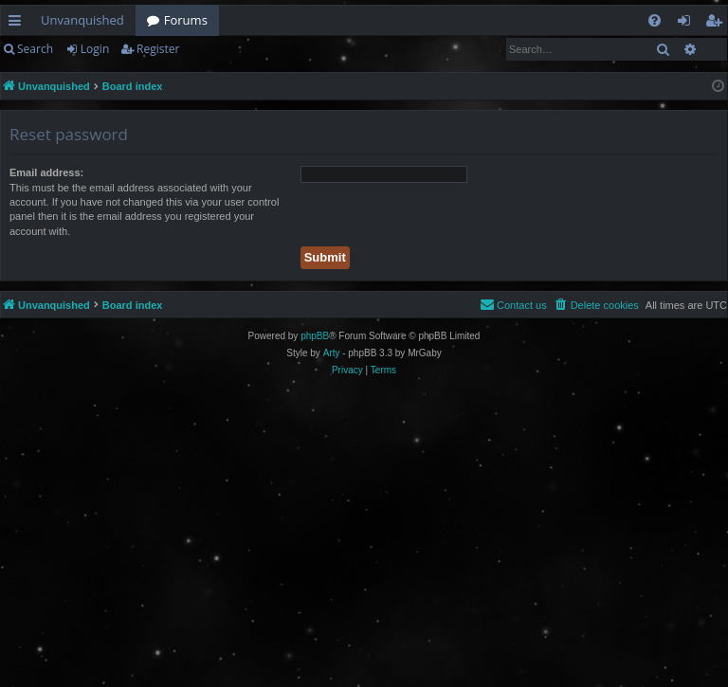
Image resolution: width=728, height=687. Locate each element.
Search (35, 49)
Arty (331, 353)
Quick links (18, 23)
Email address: (46, 172)
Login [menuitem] (688, 23)
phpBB (314, 336)
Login (95, 49)
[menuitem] (654, 20)
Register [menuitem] (717, 23)
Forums (186, 19)
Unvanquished (82, 19)
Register (157, 49)
